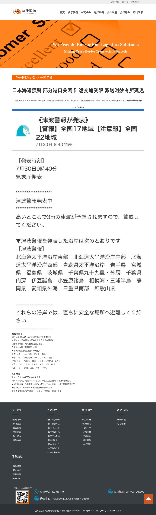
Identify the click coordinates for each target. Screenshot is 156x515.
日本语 (125, 2)
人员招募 (122, 424)
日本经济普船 (54, 419)
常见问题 (17, 474)
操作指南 (17, 466)
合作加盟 (112, 12)
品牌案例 (99, 12)
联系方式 (17, 432)
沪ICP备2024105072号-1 (110, 511)
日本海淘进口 (54, 444)
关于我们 (73, 12)
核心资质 (17, 424)
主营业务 (86, 12)
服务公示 (17, 478)
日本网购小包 (54, 432)
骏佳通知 (17, 440)
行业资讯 (17, 436)
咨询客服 (138, 12)
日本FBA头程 (53, 428)
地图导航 (87, 440)
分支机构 (17, 428)
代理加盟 (122, 419)
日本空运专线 (54, 436)
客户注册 (87, 419)
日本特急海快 (54, 424)
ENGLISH (135, 2)
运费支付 (87, 432)
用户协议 (17, 470)
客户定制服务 (54, 452)
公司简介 (17, 419)
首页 (62, 12)
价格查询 (87, 424)
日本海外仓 (53, 440)
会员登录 (87, 444)
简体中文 (115, 2)
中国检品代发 (54, 448)
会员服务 (125, 12)
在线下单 (87, 428)
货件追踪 (87, 436)
